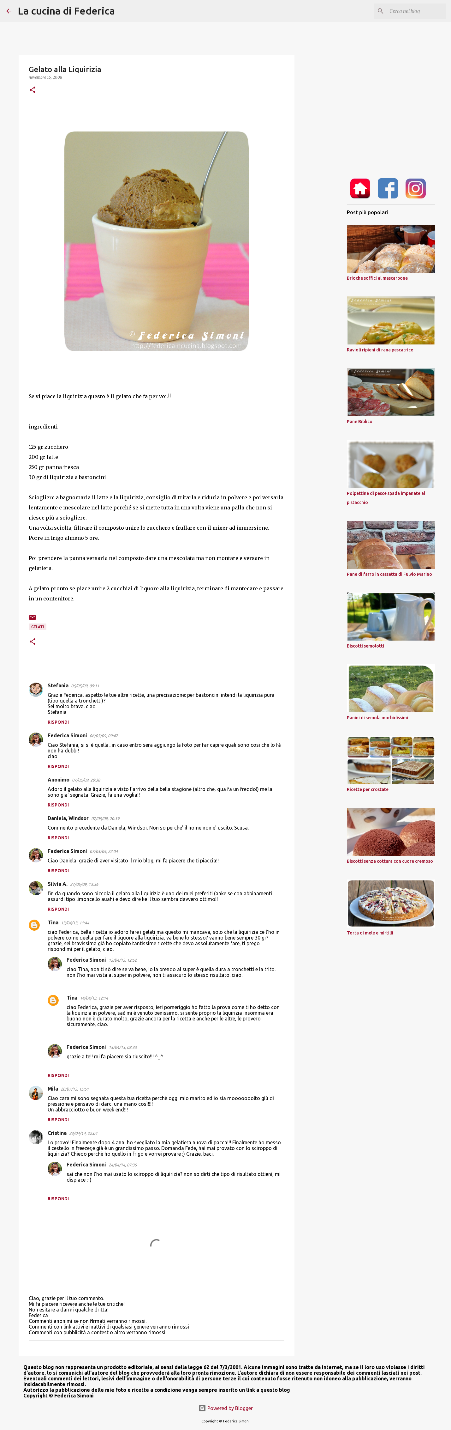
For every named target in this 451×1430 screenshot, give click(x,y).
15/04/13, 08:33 (123, 1047)
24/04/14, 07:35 (123, 1165)
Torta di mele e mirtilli (370, 932)
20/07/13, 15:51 (75, 1089)
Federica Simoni (67, 735)
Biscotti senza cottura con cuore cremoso (390, 861)
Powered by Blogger (226, 1408)
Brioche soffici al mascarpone (377, 278)
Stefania (58, 685)
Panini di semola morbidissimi (377, 717)
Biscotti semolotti (365, 645)
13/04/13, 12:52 (123, 960)
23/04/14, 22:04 (83, 1133)
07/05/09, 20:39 (105, 818)
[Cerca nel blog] (413, 11)
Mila (53, 1089)
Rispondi (58, 722)
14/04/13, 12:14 (94, 998)
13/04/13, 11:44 (75, 923)
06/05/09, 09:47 (104, 735)
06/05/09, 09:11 (85, 686)
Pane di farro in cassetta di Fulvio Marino (389, 574)
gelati (37, 627)
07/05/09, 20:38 (86, 780)
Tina (53, 922)
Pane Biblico (359, 421)
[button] (32, 90)
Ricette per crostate (368, 789)
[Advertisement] (326, 273)
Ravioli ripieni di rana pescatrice (380, 349)
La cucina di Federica (66, 10)
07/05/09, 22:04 (104, 851)
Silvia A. (58, 884)
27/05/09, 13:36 (84, 884)
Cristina (57, 1133)
